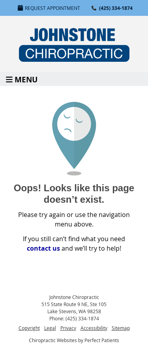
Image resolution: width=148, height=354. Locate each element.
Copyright (29, 328)
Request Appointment (49, 8)
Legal (50, 328)
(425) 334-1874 (116, 8)
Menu (21, 79)
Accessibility (94, 328)
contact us (43, 248)
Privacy (68, 328)
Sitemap (121, 328)
